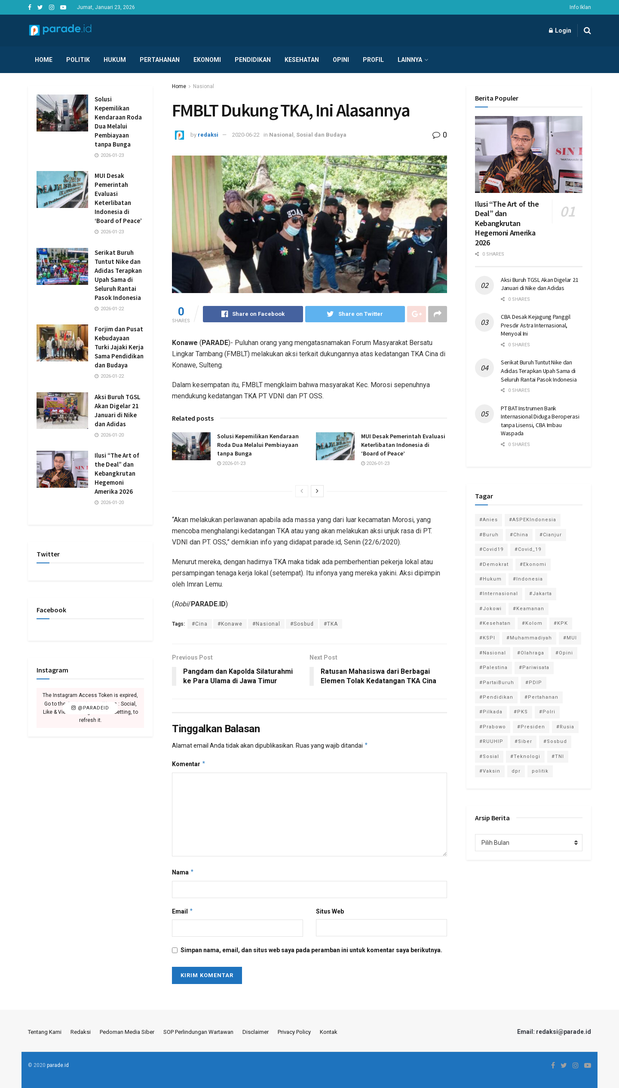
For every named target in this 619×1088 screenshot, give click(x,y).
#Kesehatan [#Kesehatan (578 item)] (495, 623)
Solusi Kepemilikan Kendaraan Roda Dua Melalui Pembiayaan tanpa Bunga (258, 444)
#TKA (331, 624)
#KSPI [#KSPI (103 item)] (487, 638)
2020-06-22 (246, 134)
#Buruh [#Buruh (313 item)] (489, 535)
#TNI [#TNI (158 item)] (558, 756)
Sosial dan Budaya (321, 134)
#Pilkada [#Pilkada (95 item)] (491, 712)
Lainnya (410, 59)
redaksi (208, 134)
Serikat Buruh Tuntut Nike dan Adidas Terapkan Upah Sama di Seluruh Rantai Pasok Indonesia (539, 370)
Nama (183, 872)
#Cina (200, 624)
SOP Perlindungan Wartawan (198, 1032)
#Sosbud (302, 624)
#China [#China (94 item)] (519, 535)
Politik (78, 59)
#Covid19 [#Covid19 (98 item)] (491, 549)
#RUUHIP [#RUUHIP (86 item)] (491, 741)
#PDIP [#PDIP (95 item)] (533, 682)
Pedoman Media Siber (127, 1032)
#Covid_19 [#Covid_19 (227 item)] (528, 549)
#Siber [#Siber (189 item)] (523, 741)
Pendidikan (253, 59)
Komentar (189, 764)
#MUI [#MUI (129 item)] (570, 638)
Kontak (328, 1032)
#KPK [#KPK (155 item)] (561, 623)
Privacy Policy (294, 1032)
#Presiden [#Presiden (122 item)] (531, 727)
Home (43, 59)
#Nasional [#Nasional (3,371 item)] (492, 653)
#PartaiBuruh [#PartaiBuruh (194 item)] (496, 682)
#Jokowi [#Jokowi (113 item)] (490, 608)
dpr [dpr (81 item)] (516, 771)
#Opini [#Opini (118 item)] (564, 653)
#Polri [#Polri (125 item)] (547, 712)
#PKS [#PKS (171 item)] (521, 712)
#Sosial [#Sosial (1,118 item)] (489, 756)
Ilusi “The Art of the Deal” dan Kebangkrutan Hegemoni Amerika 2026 (117, 473)
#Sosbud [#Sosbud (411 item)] (555, 741)
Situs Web (330, 911)
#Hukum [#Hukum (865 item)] (490, 579)
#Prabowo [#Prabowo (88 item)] (492, 727)
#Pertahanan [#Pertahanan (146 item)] (541, 697)
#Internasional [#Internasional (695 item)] (498, 593)
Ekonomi (207, 59)
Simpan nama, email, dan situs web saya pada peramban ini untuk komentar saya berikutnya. (311, 950)
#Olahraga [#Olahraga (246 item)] (530, 653)
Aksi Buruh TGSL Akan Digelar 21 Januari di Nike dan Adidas (539, 284)
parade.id (58, 1065)
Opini (341, 59)
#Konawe (230, 624)
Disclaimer (255, 1032)
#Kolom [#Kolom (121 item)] (532, 623)
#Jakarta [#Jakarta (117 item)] (540, 593)
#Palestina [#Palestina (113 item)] (493, 667)
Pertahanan (160, 59)
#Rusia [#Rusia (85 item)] (565, 727)
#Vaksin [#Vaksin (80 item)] (489, 771)
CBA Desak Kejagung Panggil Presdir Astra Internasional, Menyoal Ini (535, 325)
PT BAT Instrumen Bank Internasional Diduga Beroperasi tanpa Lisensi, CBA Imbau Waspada (540, 420)
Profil (373, 59)
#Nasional (266, 624)
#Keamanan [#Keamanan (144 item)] (528, 608)
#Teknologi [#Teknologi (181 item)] (525, 756)
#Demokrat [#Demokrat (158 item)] (494, 564)
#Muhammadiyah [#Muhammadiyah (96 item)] (529, 638)
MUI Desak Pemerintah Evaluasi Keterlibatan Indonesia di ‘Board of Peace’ (403, 444)
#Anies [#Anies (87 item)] (488, 520)
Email (182, 911)
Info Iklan (580, 7)
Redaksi (80, 1032)
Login (560, 30)
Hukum (115, 59)
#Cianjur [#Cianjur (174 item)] (550, 535)
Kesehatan (302, 59)
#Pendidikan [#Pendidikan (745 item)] (496, 697)
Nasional (203, 86)
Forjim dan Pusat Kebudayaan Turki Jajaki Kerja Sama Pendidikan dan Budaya (119, 347)
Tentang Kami (44, 1032)
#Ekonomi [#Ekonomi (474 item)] (533, 564)
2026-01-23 (231, 463)
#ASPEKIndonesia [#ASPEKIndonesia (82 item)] (532, 520)
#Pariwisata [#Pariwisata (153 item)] (534, 667)
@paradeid (90, 708)
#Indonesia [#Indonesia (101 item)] (528, 579)
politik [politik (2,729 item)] (540, 771)
